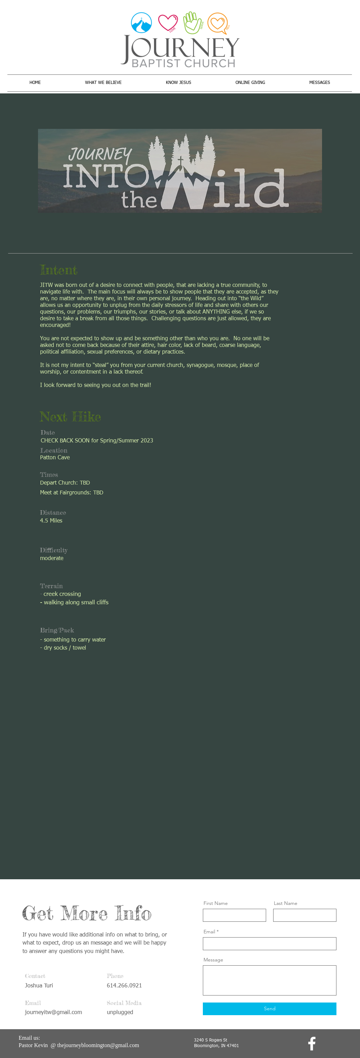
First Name (216, 903)
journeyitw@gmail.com (53, 1013)
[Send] (269, 1009)
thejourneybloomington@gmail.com (98, 1045)
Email (209, 931)
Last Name (285, 903)
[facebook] (312, 1043)
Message (213, 959)
